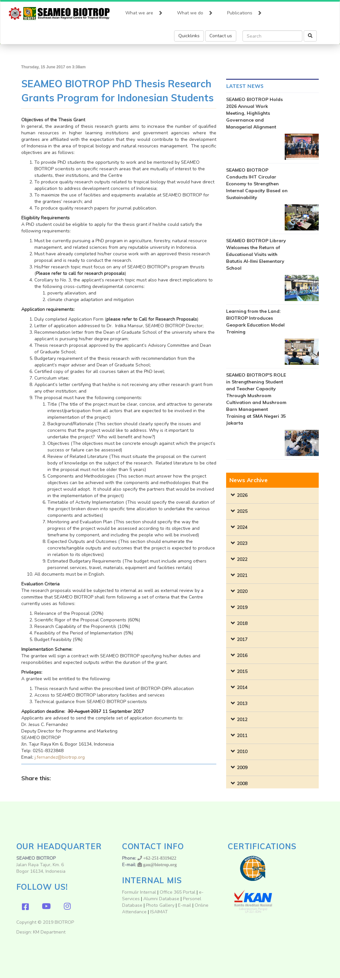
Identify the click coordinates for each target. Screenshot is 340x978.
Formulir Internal (139, 892)
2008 (242, 784)
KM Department (49, 932)
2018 (242, 623)
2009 (242, 768)
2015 (242, 671)
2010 (242, 752)
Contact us (220, 36)
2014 (242, 687)
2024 (242, 527)
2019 (242, 607)
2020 (242, 591)
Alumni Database (161, 899)
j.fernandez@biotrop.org (60, 757)
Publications (244, 11)
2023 (242, 543)
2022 (242, 559)
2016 (242, 655)
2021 (242, 575)
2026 (242, 495)
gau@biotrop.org (160, 864)
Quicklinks (189, 36)
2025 (242, 511)
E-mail (185, 905)
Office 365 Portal (177, 892)
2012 (242, 720)
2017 (242, 639)
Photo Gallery (160, 905)
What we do (195, 11)
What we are (144, 11)
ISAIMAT (159, 912)
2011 (242, 736)
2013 (242, 703)
